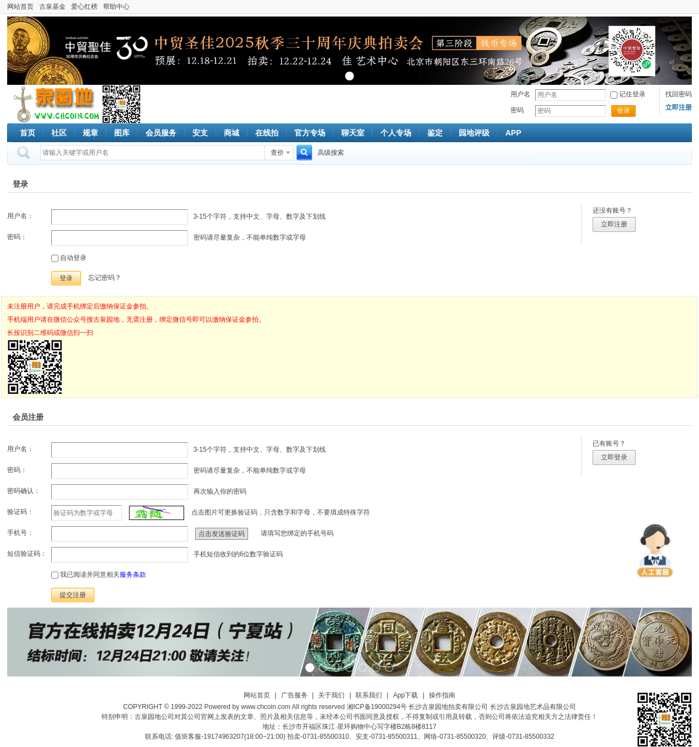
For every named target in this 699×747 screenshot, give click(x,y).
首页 (27, 132)
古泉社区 (54, 104)
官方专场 (309, 132)
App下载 (405, 695)
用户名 (520, 94)
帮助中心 (116, 6)
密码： (17, 237)
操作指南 (442, 695)
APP (513, 132)
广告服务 (294, 695)
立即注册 (614, 224)
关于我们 (331, 695)
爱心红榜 (84, 6)
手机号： (20, 533)
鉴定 (435, 132)
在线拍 (266, 132)
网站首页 (20, 6)
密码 (517, 110)
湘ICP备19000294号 (377, 707)
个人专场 (395, 132)
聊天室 (352, 132)
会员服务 (161, 132)
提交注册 (73, 595)
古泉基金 (52, 6)
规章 (90, 132)
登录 (623, 111)
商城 (231, 132)
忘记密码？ (104, 278)
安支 (200, 132)
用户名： (20, 216)
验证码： (20, 512)
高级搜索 (331, 152)
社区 (59, 132)
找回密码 (678, 94)
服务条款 (133, 574)
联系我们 (369, 695)
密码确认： (23, 491)
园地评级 (474, 132)
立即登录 (614, 457)
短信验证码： (27, 553)
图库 (122, 132)
